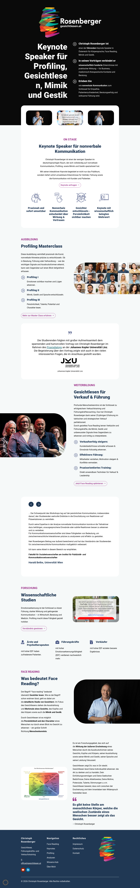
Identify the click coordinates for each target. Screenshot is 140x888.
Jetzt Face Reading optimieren (89, 483)
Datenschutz (78, 848)
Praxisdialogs (54, 347)
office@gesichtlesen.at (31, 863)
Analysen (51, 857)
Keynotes (51, 848)
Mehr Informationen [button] (96, 615)
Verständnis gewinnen (33, 628)
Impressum (78, 844)
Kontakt (76, 853)
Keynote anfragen (69, 185)
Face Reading (53, 844)
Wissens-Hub (52, 862)
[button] (38, 504)
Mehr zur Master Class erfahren (37, 315)
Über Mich (51, 867)
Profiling (50, 853)
